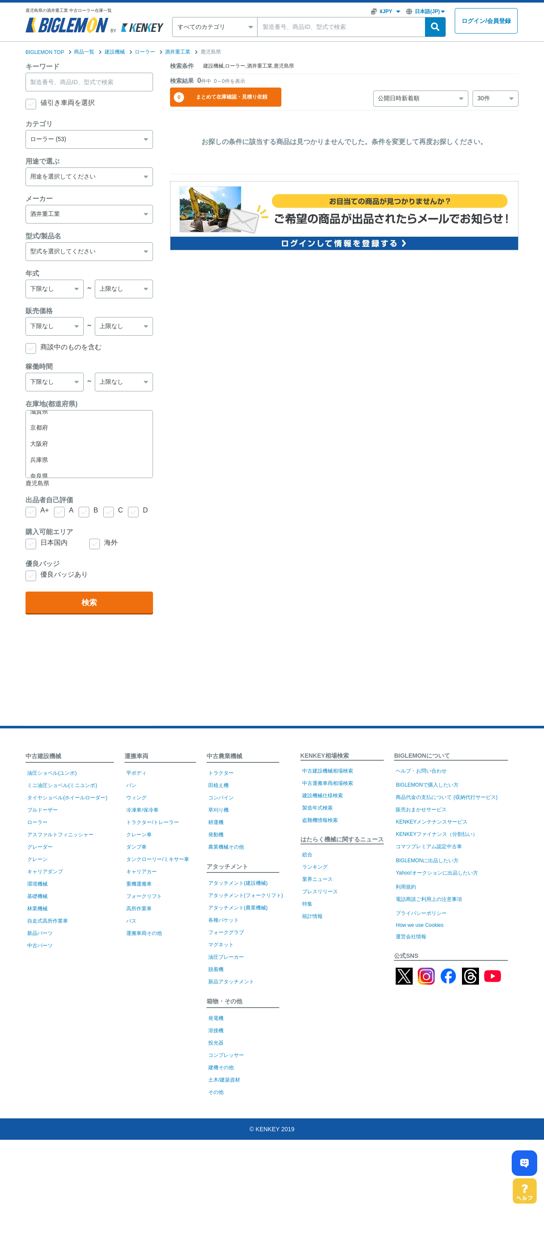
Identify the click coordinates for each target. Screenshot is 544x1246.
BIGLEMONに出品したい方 (427, 861)
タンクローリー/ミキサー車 (157, 859)
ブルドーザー (42, 810)
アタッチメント (227, 866)
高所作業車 (139, 909)
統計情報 (312, 916)
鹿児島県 (89, 470)
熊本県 (89, 421)
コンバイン (221, 798)
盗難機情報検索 (320, 820)
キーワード (43, 66)
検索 (89, 602)
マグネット (221, 945)
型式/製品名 (43, 236)
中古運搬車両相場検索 (327, 783)
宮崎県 (89, 453)
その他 (216, 1092)
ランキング (315, 867)
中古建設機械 (43, 756)
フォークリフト (144, 896)
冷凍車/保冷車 (142, 810)
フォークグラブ (226, 932)
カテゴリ (39, 123)
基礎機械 (37, 896)
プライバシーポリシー (421, 913)
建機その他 (221, 1067)
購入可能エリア (49, 531)
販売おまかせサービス (421, 810)
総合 (307, 855)
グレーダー (40, 847)
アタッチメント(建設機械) (238, 883)
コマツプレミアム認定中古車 (429, 847)
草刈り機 (218, 810)
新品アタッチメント (231, 982)
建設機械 (115, 52)
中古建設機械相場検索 (327, 771)
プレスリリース (320, 892)
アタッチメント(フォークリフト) (245, 895)
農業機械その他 (226, 847)
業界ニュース (317, 879)
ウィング (136, 798)
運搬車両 (136, 756)
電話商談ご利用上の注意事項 (429, 899)
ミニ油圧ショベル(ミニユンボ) (62, 785)
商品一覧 (84, 52)
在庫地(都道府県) (52, 404)
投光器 (216, 1043)
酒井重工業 (177, 52)
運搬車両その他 (144, 933)
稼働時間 (39, 366)
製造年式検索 (317, 808)
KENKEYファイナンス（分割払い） (437, 834)
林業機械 (37, 909)
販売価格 (39, 310)
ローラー (145, 52)
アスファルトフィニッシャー (60, 835)
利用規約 (406, 887)
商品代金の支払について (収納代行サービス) (446, 797)
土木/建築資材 (224, 1080)
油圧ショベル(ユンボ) (51, 773)
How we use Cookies (419, 925)
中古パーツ (40, 946)
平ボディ (136, 773)
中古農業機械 (224, 756)
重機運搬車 (139, 884)
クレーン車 (139, 835)
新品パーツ (40, 933)
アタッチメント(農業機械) (238, 908)
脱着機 (216, 969)
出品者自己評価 (49, 500)
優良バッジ (43, 563)
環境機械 (37, 884)
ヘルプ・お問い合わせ (421, 771)
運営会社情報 (411, 937)
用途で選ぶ (43, 161)
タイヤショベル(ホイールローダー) (67, 798)
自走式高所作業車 (47, 921)
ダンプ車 (136, 847)
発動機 (216, 835)
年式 (32, 273)
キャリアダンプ (45, 872)
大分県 (89, 437)
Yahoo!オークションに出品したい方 (437, 873)
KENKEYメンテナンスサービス (432, 822)
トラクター (221, 773)
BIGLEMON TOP (45, 52)
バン (131, 785)
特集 (307, 904)
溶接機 (216, 1031)
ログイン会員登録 (486, 21)
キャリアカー (141, 872)
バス (131, 921)
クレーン (37, 859)
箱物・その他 (224, 1001)
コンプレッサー (226, 1055)
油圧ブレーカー (226, 957)
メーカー (39, 198)
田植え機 (218, 785)
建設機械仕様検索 (322, 796)
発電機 (216, 1018)
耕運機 (216, 822)
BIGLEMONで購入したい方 (427, 785)
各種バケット (223, 920)
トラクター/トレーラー (152, 822)
